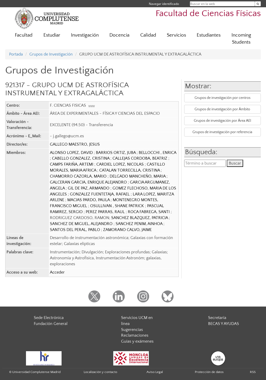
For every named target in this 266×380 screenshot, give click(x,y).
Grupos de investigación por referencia (222, 132)
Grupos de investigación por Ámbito (222, 109)
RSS (253, 372)
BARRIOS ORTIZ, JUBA (116, 152)
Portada (16, 54)
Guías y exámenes (137, 341)
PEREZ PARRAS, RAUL (106, 211)
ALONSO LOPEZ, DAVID (72, 152)
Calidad (148, 35)
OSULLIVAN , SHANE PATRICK (117, 205)
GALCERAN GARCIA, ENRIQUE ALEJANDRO (89, 182)
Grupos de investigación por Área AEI (222, 121)
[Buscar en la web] (258, 3)
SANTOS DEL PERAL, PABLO (75, 229)
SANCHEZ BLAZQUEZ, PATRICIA (140, 217)
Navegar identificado (164, 4)
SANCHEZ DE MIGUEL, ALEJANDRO (82, 223)
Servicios (176, 35)
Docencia (119, 35)
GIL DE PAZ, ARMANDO (89, 188)
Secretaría (217, 317)
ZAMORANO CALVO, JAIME (127, 229)
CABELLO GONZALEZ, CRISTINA (81, 158)
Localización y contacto (100, 372)
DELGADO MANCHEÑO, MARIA (138, 176)
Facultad (23, 35)
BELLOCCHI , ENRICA (157, 152)
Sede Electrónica (49, 317)
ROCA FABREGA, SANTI (149, 211)
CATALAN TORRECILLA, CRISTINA (130, 170)
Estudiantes (209, 35)
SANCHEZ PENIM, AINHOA (139, 223)
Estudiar (51, 35)
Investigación (85, 35)
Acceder (57, 272)
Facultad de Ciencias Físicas (208, 13)
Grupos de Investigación (51, 54)
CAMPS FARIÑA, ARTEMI (72, 164)
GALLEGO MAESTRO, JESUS (75, 144)
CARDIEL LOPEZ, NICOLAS (120, 164)
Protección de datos (209, 372)
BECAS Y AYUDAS (223, 323)
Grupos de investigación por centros (222, 98)
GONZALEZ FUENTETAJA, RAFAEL (100, 194)
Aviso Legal (155, 372)
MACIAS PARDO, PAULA (89, 200)
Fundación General (51, 323)
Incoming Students (241, 38)
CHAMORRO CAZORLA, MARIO (79, 176)
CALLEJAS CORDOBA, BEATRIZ (140, 158)
